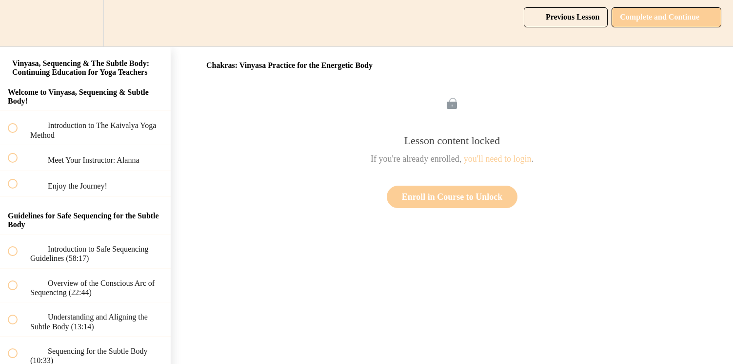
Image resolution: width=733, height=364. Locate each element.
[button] (18, 23)
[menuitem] (85, 23)
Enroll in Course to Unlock (452, 197)
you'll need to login (498, 159)
